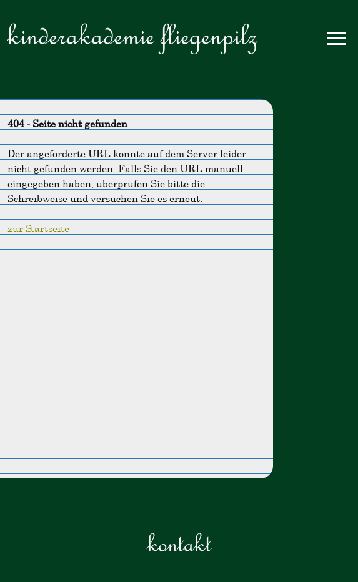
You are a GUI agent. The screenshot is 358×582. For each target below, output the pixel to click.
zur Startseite (38, 228)
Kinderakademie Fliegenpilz (132, 35)
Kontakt (179, 542)
